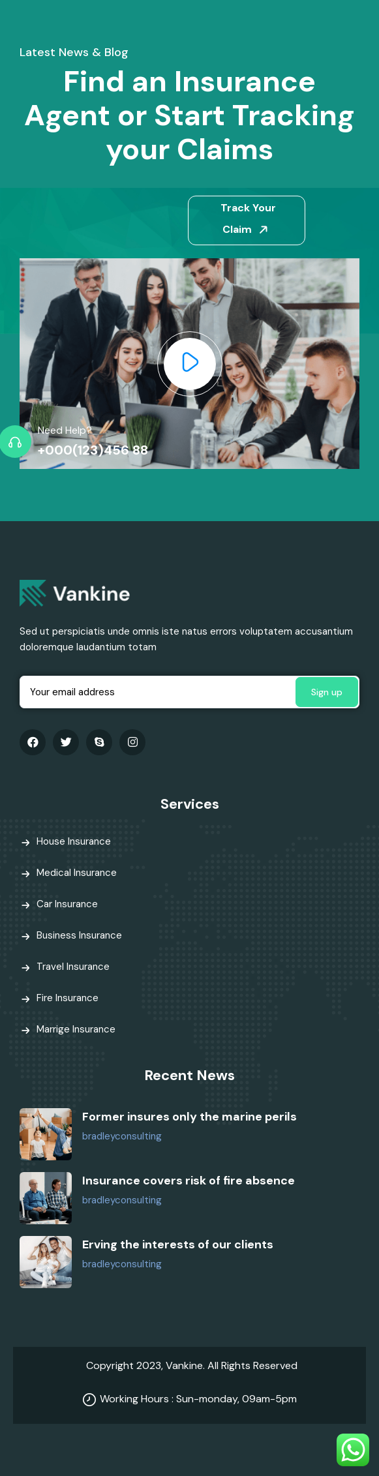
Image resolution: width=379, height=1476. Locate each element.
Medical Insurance (77, 872)
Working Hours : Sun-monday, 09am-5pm (198, 1399)
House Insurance (74, 841)
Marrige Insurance (76, 1029)
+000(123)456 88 (93, 450)
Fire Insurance (68, 997)
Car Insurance (67, 904)
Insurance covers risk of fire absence (188, 1180)
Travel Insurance (73, 966)
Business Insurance (79, 935)
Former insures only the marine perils (189, 1116)
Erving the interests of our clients (177, 1244)
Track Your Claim (248, 218)
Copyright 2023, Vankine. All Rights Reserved (191, 1365)
